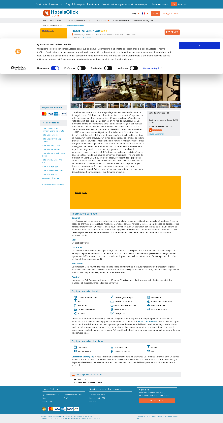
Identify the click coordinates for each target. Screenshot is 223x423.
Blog (44, 398)
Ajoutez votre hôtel (97, 394)
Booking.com (81, 192)
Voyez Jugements (156, 134)
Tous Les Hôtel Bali (51, 178)
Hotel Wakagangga (50, 166)
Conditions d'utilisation (73, 394)
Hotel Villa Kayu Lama (51, 145)
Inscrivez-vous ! (157, 400)
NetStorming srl (169, 420)
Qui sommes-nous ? (50, 394)
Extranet (92, 401)
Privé (66, 398)
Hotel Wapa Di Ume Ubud (53, 170)
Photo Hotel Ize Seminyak (53, 184)
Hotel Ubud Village (50, 135)
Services (94, 46)
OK (199, 7)
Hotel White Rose (49, 174)
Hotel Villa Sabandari (51, 149)
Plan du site (47, 401)
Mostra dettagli (151, 30)
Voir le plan (87, 37)
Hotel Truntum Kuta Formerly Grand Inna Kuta (53, 129)
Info (85, 46)
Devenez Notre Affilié (98, 398)
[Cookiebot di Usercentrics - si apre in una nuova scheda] (18, 30)
